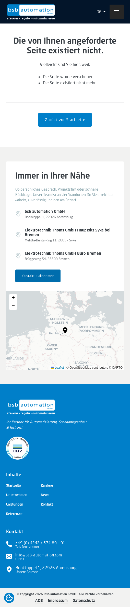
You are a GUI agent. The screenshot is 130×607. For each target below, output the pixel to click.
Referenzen (14, 514)
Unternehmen (16, 495)
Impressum (58, 600)
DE (99, 11)
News (45, 495)
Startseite (13, 485)
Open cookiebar (9, 598)
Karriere (47, 485)
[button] (65, 330)
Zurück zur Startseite (65, 119)
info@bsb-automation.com (38, 555)
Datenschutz (84, 600)
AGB (39, 600)
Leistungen (14, 504)
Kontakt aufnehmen (37, 276)
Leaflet (57, 367)
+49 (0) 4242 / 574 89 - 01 (40, 542)
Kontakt (47, 504)
